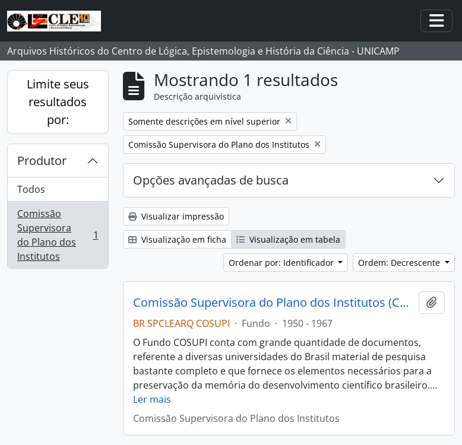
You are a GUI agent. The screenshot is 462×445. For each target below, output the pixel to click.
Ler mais (152, 399)
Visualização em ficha (177, 239)
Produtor (42, 160)
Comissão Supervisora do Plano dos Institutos (58, 235)
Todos (31, 189)
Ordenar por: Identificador (282, 262)
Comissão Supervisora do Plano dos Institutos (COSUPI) (273, 302)
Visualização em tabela (288, 239)
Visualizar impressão (176, 216)
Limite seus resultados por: (58, 102)
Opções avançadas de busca (211, 180)
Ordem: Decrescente (400, 262)
